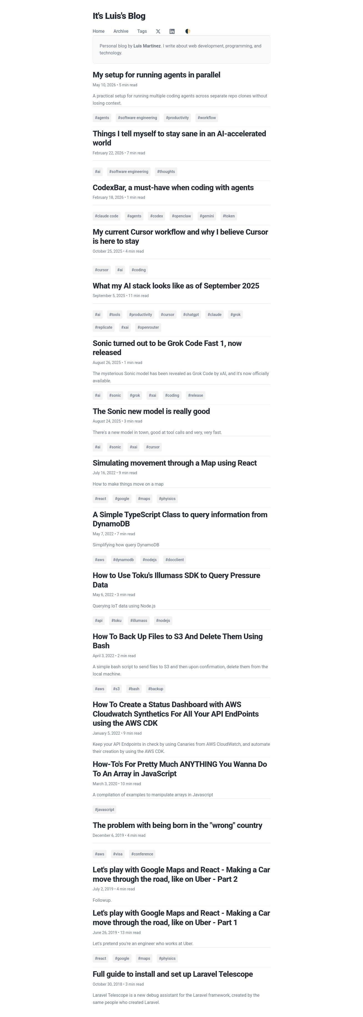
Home (99, 31)
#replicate (103, 327)
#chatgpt (191, 314)
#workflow (207, 117)
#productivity (177, 117)
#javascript (104, 809)
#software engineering (137, 117)
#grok (235, 314)
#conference (142, 854)
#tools (114, 314)
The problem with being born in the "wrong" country (177, 825)
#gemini (207, 216)
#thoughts (166, 171)
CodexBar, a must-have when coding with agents (173, 187)
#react (100, 498)
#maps (144, 498)
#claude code (106, 216)
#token (229, 216)
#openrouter (148, 327)
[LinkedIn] (172, 31)
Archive (121, 31)
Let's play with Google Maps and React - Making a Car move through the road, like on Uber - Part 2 (181, 874)
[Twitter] (158, 31)
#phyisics (167, 498)
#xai (125, 327)
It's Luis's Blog (119, 16)
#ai (97, 171)
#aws (99, 560)
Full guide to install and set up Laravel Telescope (173, 974)
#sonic (115, 395)
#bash (133, 689)
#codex (156, 216)
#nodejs (150, 560)
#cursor (102, 270)
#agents (102, 117)
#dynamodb (123, 560)
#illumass (138, 620)
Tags (142, 31)
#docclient (174, 560)
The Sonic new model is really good (151, 411)
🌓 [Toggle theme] (188, 31)
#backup (155, 689)
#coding (139, 270)
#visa (118, 854)
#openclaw (181, 216)
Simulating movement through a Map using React (175, 463)
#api (98, 620)
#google (122, 498)
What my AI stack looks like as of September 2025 (176, 285)
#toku (116, 620)
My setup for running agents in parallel (156, 74)
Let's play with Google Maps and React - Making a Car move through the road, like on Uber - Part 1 (181, 917)
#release (195, 395)
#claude (214, 314)
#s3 (116, 689)
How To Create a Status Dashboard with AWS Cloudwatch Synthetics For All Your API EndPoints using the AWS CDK (176, 714)
